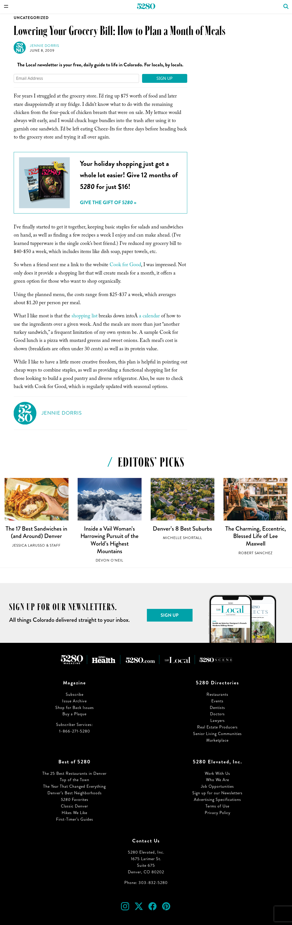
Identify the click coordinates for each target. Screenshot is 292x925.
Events (217, 701)
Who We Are (217, 780)
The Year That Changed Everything (74, 786)
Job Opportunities (217, 786)
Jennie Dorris (44, 45)
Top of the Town (74, 780)
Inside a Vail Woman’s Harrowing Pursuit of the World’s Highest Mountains (109, 539)
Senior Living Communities (217, 734)
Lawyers (217, 720)
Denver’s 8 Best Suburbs (182, 528)
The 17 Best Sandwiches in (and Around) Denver (36, 532)
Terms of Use (217, 806)
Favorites (74, 799)
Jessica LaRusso (28, 545)
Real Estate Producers (217, 727)
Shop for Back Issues (74, 707)
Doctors (217, 714)
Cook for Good (125, 265)
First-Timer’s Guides (74, 819)
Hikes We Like (74, 813)
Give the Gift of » (108, 202)
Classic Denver (74, 806)
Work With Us (217, 773)
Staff (55, 545)
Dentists (217, 707)
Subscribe (74, 694)
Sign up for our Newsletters (217, 793)
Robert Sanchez (255, 553)
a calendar (149, 316)
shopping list (84, 316)
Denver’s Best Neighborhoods (74, 793)
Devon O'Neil (109, 560)
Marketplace (217, 740)
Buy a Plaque (74, 714)
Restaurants (217, 694)
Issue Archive (74, 701)
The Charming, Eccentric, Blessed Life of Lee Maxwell (255, 536)
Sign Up (165, 78)
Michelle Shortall (182, 537)
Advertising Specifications (217, 799)
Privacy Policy (217, 813)
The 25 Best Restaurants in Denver (74, 773)
